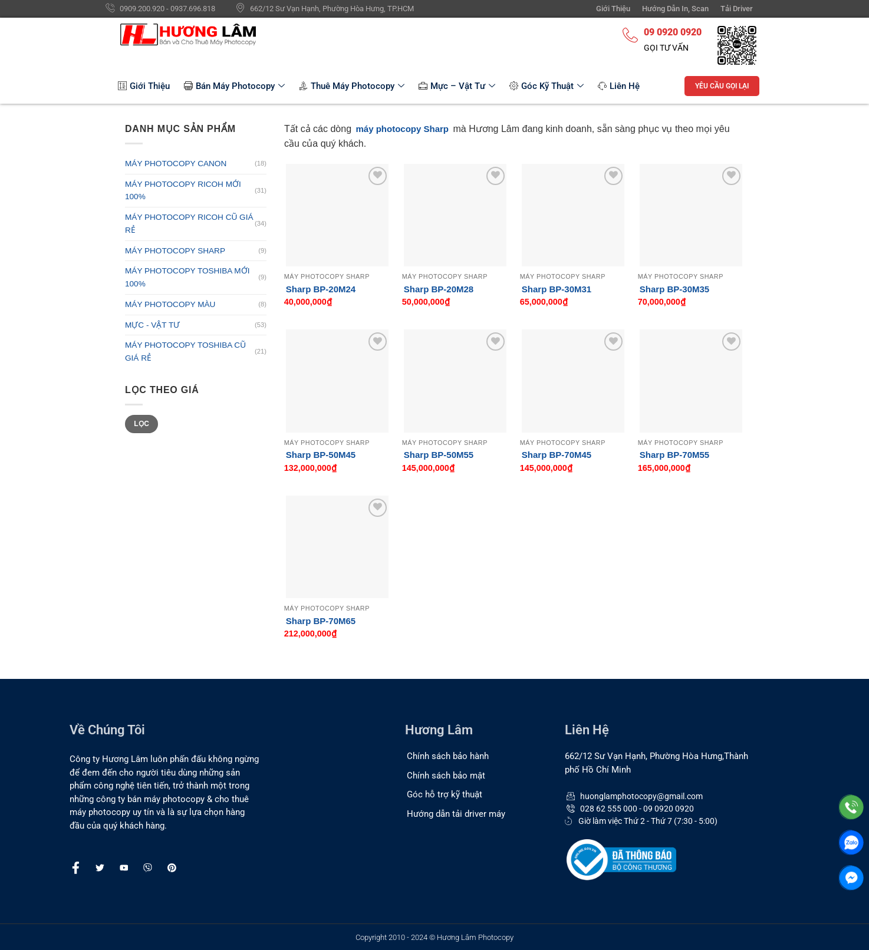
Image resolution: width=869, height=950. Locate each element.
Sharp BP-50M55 (438, 455)
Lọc (141, 424)
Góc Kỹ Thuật (546, 86)
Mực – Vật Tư (457, 86)
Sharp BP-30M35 (674, 289)
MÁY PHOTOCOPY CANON (175, 163)
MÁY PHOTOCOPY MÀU (170, 304)
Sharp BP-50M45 (321, 455)
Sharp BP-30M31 (556, 289)
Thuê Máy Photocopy (351, 86)
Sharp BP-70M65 (321, 621)
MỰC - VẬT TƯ (152, 325)
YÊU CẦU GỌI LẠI (722, 86)
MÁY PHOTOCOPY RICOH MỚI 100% (183, 191)
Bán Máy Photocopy (234, 86)
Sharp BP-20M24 (321, 289)
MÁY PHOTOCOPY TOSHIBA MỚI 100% (187, 277)
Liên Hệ (619, 86)
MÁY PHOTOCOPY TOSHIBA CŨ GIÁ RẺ (185, 351)
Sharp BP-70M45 (556, 455)
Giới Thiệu (144, 86)
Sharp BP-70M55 (674, 455)
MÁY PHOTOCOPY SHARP (175, 250)
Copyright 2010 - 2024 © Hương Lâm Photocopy (435, 937)
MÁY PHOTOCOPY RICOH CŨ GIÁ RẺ (189, 224)
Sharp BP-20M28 (438, 289)
